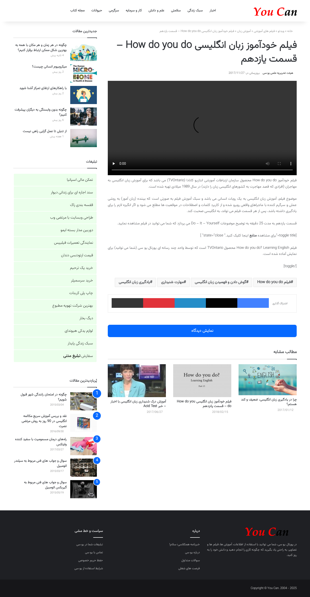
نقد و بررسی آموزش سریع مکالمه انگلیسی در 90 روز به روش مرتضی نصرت (44, 421)
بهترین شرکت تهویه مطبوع (72, 305)
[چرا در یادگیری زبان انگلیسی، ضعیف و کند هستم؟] (268, 379)
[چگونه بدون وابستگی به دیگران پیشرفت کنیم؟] (83, 116)
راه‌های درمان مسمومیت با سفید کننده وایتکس (41, 442)
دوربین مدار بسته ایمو (77, 230)
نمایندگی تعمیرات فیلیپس (73, 242)
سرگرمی (114, 10)
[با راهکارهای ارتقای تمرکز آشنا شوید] (83, 95)
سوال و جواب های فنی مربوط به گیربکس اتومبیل (45, 485)
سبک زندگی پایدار (80, 343)
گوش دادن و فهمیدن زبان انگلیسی (220, 282)
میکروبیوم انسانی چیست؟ (49, 66)
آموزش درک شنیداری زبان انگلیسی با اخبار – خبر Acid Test (138, 404)
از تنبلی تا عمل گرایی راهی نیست (45, 131)
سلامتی (176, 10)
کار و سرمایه (134, 10)
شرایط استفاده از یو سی (88, 568)
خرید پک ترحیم (81, 268)
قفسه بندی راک (81, 205)
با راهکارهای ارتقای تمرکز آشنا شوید (43, 88)
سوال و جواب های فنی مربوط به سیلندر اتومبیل (40, 463)
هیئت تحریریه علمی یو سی (278, 73)
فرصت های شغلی (189, 568)
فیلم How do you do (274, 282)
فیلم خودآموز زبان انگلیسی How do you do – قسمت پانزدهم (204, 404)
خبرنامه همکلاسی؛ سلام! (184, 544)
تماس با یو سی (94, 552)
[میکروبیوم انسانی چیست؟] (83, 73)
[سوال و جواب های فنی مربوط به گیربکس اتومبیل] (83, 489)
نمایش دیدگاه (202, 331)
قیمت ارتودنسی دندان (77, 255)
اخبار (212, 10)
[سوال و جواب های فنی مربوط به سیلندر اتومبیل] (83, 468)
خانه (292, 31)
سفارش (78, 356)
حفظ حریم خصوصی (90, 560)
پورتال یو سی (286, 544)
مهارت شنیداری (172, 282)
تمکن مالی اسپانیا (80, 179)
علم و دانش (156, 10)
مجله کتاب (77, 10)
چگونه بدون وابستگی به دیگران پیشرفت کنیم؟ (41, 112)
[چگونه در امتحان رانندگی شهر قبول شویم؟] (83, 401)
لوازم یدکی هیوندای (79, 330)
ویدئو (281, 31)
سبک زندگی (195, 10)
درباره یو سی (192, 552)
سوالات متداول (190, 560)
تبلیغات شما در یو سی (89, 544)
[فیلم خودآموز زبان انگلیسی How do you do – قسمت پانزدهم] (202, 380)
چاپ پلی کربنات (81, 293)
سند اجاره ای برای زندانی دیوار (72, 192)
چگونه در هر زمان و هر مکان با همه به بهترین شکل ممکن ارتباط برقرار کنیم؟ (41, 48)
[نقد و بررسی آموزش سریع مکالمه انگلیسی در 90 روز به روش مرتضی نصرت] (83, 423)
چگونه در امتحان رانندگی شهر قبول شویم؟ (44, 397)
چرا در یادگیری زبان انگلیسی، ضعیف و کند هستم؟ (269, 402)
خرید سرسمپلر (82, 280)
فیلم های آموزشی (264, 31)
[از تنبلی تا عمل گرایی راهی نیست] (83, 138)
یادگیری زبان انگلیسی (134, 282)
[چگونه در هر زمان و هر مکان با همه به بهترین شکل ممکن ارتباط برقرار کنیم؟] (83, 52)
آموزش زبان (244, 31)
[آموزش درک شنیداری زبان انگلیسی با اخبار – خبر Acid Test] (137, 380)
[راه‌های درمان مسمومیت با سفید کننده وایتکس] (83, 446)
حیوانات (96, 10)
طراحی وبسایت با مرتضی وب (71, 217)
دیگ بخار (86, 318)
